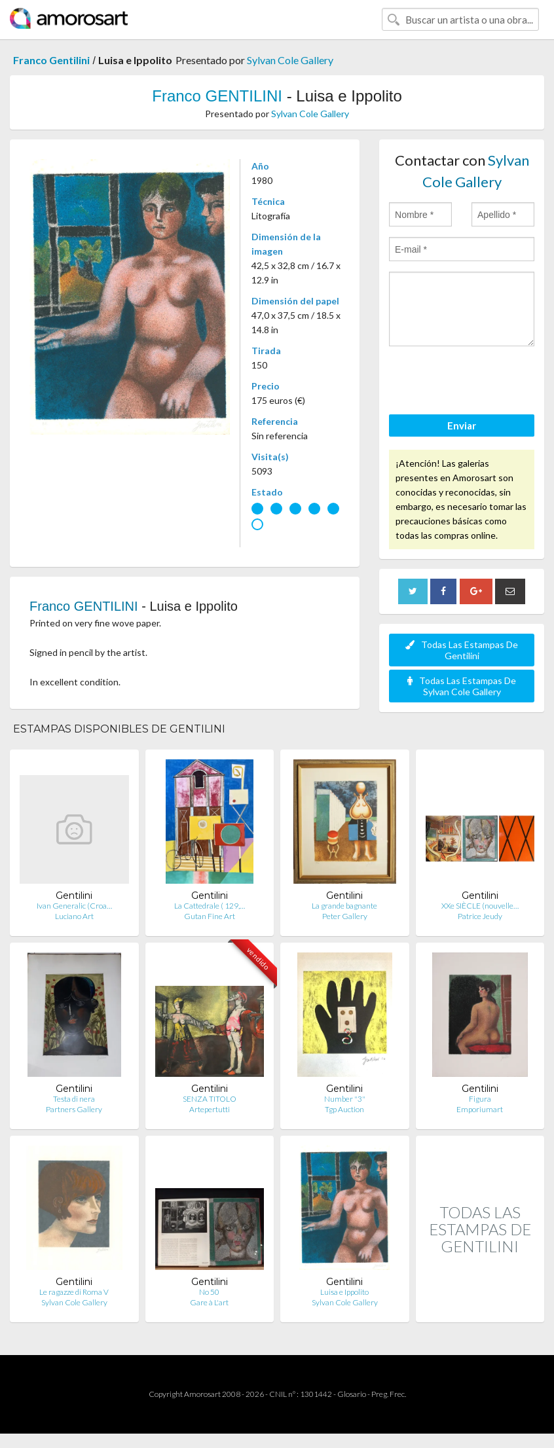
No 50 (209, 1292)
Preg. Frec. (388, 1394)
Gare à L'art (209, 1302)
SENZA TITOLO (209, 1099)
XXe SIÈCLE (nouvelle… (480, 906)
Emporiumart (479, 1109)
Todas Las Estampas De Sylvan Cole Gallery (461, 686)
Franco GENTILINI (217, 96)
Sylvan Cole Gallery (290, 60)
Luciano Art (74, 916)
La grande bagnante (344, 906)
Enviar (461, 425)
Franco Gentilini (51, 60)
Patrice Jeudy (480, 916)
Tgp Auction (344, 1109)
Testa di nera (74, 1099)
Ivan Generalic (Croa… (74, 906)
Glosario (351, 1394)
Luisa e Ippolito (344, 1292)
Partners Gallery (74, 1109)
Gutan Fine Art (209, 916)
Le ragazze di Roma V (74, 1292)
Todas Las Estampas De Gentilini (461, 650)
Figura (480, 1099)
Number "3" (344, 1099)
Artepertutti (209, 1109)
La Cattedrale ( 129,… (209, 906)
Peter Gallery (344, 916)
